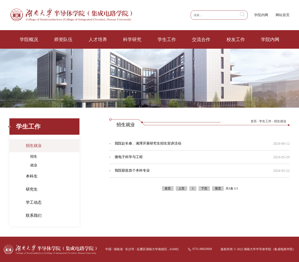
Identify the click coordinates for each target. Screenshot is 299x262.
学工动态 (34, 202)
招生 (33, 156)
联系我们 (34, 215)
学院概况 (29, 39)
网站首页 (283, 15)
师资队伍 (63, 39)
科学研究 (132, 39)
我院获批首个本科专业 (132, 170)
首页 (254, 121)
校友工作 (236, 39)
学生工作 (167, 39)
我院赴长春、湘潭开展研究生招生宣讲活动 (148, 143)
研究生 (32, 189)
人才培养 (98, 39)
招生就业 (34, 145)
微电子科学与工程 (129, 157)
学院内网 (261, 15)
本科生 (32, 176)
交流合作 (201, 39)
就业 (33, 165)
